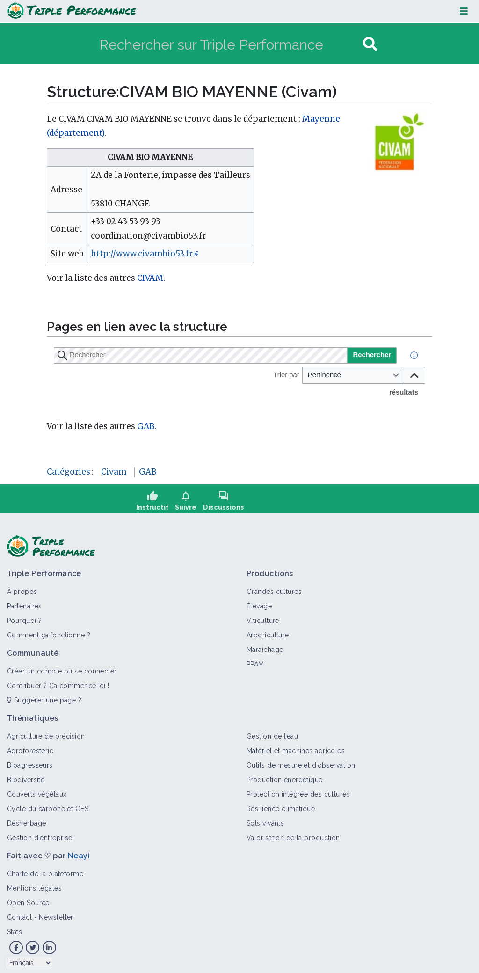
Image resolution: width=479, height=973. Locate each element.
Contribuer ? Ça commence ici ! (58, 681)
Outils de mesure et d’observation (301, 760)
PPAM (255, 659)
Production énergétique (285, 775)
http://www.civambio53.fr (142, 254)
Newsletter (56, 912)
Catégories (68, 472)
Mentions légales (34, 883)
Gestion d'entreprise (40, 833)
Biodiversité (25, 775)
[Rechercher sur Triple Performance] (230, 44)
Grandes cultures (274, 587)
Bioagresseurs (30, 760)
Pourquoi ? (24, 616)
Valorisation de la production (293, 833)
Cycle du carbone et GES (47, 804)
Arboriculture (268, 630)
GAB (145, 426)
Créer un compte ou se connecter (62, 666)
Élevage (259, 601)
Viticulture (263, 616)
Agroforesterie (30, 746)
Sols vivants (265, 818)
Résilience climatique (281, 804)
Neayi (79, 851)
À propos (22, 587)
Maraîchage (265, 645)
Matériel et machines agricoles (296, 746)
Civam (114, 472)
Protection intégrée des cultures (298, 789)
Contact (19, 912)
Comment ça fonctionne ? (48, 630)
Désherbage (26, 818)
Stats (14, 927)
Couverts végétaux (36, 789)
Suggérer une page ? (44, 695)
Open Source (28, 898)
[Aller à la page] (370, 44)
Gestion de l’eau (272, 731)
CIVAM (150, 278)
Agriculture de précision (46, 731)
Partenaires (24, 601)
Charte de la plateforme (45, 869)
